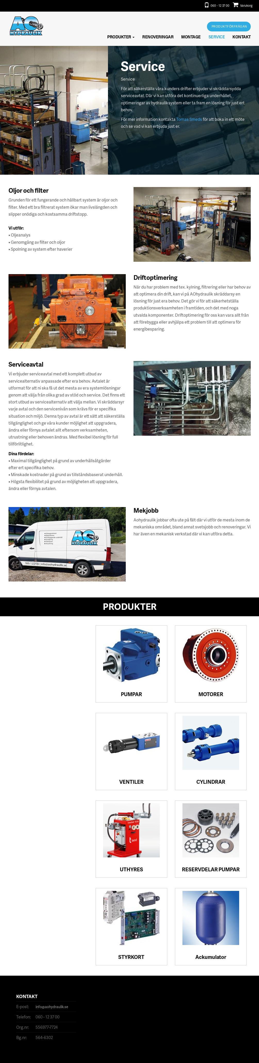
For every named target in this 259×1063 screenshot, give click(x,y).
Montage (191, 36)
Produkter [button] (121, 36)
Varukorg (243, 5)
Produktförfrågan (229, 26)
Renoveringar (157, 36)
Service (216, 36)
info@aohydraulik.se (52, 1006)
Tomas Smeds (189, 119)
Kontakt (241, 36)
